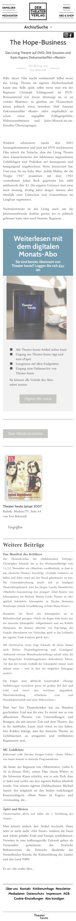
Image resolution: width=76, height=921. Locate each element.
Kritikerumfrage (43, 889)
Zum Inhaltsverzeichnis (25, 433)
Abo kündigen (54, 898)
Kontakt (25, 889)
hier (61, 266)
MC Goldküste (13, 750)
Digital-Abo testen (38, 399)
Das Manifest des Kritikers (22, 554)
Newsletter (63, 889)
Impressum (53, 893)
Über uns (12, 889)
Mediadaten (16, 893)
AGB (66, 893)
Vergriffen (15, 527)
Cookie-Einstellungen (28, 898)
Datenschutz (35, 893)
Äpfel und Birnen (15, 809)
